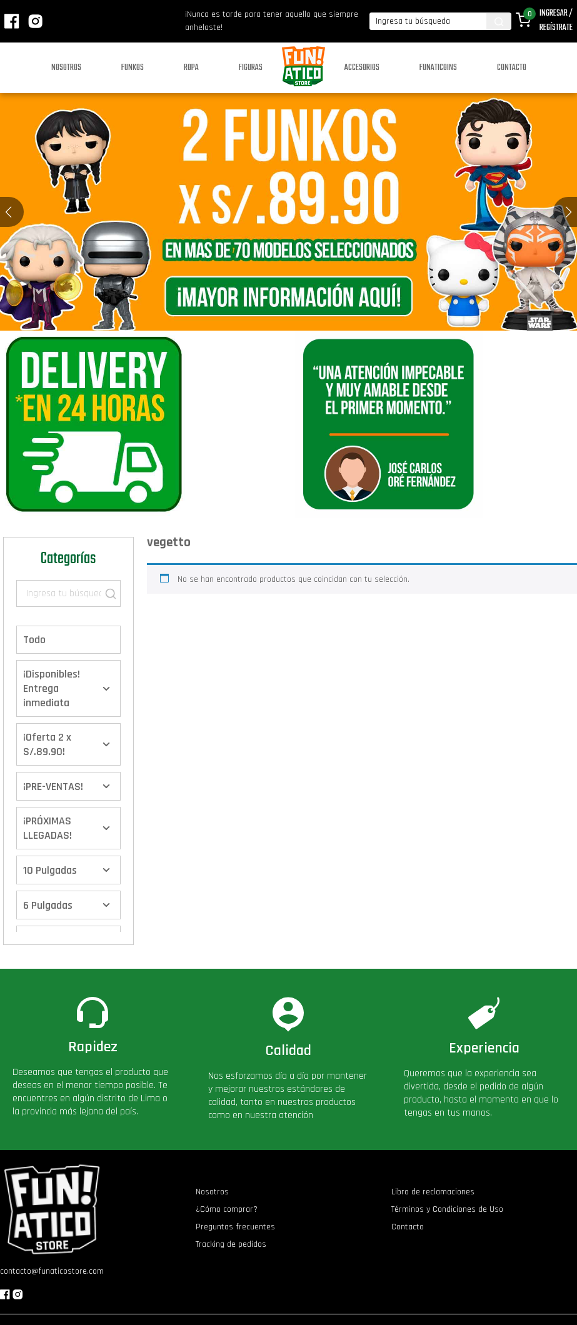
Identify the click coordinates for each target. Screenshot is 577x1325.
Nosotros (66, 68)
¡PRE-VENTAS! (53, 786)
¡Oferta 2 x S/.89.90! (47, 744)
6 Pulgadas (48, 905)
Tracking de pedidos (231, 1244)
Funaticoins (438, 68)
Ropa (191, 68)
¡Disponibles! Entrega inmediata (51, 688)
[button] (568, 212)
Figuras (251, 68)
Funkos (132, 68)
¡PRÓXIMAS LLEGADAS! (47, 828)
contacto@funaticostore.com (52, 1271)
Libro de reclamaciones (432, 1192)
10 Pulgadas (50, 870)
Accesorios (361, 68)
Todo (34, 639)
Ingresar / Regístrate (556, 20)
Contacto (511, 68)
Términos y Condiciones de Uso (447, 1209)
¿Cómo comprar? (227, 1209)
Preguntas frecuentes (235, 1226)
